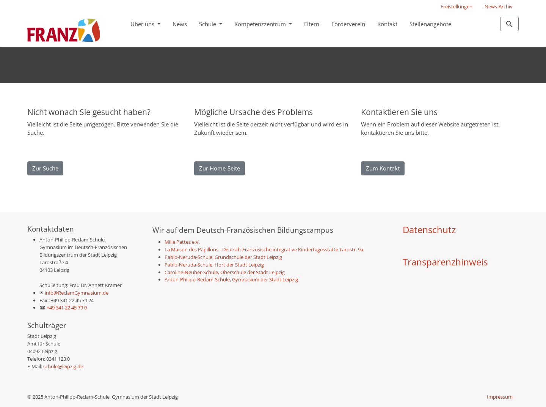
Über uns (143, 24)
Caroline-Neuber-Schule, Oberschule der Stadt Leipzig (225, 272)
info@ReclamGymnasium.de (76, 292)
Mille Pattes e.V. (182, 241)
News (180, 24)
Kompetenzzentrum (260, 24)
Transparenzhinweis (445, 262)
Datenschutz (429, 229)
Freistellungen (456, 6)
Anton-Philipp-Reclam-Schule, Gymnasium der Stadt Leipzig (231, 279)
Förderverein (348, 24)
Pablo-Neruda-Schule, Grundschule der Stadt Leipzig (223, 257)
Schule (208, 24)
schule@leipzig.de (63, 366)
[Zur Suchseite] (509, 24)
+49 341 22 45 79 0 (67, 307)
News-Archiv (499, 6)
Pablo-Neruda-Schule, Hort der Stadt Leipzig (214, 264)
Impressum (500, 396)
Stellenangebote (430, 24)
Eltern (311, 24)
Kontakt (387, 24)
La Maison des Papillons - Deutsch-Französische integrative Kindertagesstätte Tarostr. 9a (264, 249)
